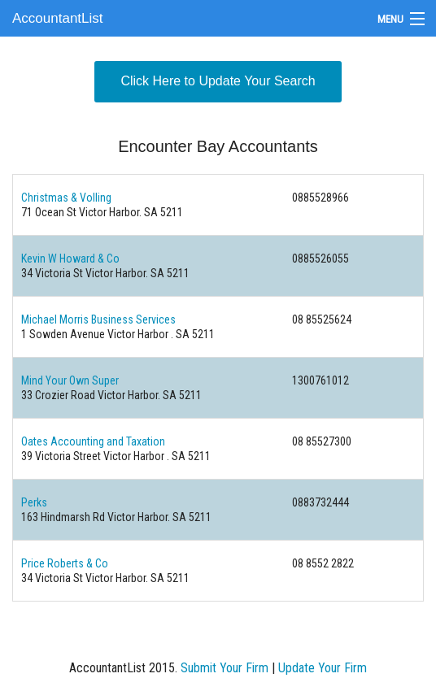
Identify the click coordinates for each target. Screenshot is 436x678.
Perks (34, 502)
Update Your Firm (322, 668)
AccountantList (57, 18)
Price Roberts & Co (64, 563)
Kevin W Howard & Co (70, 258)
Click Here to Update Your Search (217, 81)
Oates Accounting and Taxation (93, 441)
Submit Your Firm (224, 668)
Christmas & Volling (66, 197)
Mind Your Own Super (70, 380)
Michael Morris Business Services (98, 319)
